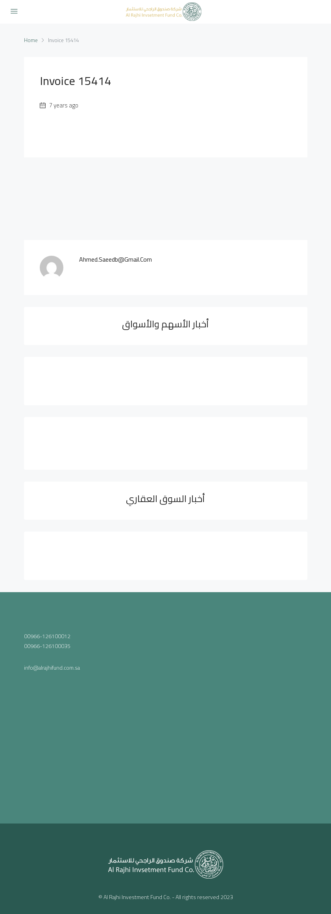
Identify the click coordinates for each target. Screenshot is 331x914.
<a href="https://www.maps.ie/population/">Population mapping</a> (239, 700)
